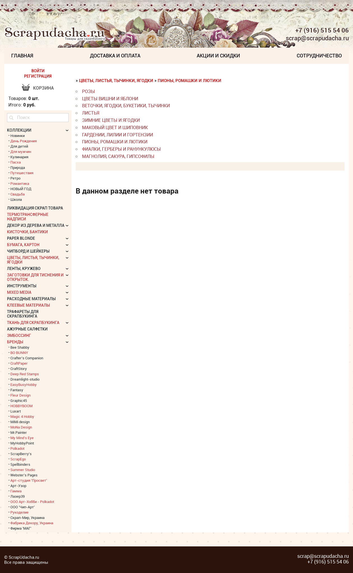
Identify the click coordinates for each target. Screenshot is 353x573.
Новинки (17, 135)
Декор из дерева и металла (35, 225)
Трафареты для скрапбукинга (22, 313)
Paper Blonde (21, 238)
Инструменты (21, 286)
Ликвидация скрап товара (35, 208)
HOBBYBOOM (21, 405)
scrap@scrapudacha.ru (317, 38)
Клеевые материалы (28, 305)
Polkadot (17, 448)
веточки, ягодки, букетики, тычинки (126, 106)
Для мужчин (20, 151)
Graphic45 (18, 400)
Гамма (16, 490)
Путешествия (21, 172)
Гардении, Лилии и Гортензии (117, 135)
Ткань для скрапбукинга (33, 322)
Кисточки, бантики (27, 232)
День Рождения (23, 140)
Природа (17, 167)
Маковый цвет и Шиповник (115, 127)
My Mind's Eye (22, 437)
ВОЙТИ (38, 71)
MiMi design (20, 421)
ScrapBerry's (21, 453)
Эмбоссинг (19, 335)
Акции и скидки (218, 56)
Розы (88, 91)
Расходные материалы (31, 299)
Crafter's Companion (26, 357)
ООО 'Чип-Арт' (22, 506)
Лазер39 (17, 496)
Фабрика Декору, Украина (31, 522)
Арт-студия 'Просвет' (28, 480)
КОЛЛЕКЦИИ (19, 130)
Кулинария (19, 156)
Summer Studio (22, 469)
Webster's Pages (24, 474)
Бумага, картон (23, 245)
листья (90, 113)
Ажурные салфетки (27, 329)
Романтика (19, 183)
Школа (16, 199)
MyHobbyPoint (22, 443)
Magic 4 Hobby (22, 416)
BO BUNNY (19, 352)
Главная (22, 56)
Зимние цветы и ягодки (111, 120)
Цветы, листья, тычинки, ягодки (116, 80)
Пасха (15, 162)
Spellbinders (20, 464)
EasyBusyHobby (23, 384)
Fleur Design (20, 395)
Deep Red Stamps (24, 373)
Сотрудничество (319, 56)
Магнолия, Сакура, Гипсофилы (118, 156)
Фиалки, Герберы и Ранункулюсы (121, 149)
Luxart (15, 411)
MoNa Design (21, 427)
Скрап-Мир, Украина (27, 517)
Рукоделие (19, 512)
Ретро (15, 178)
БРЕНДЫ (15, 342)
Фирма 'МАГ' (20, 528)
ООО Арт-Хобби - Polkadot (32, 501)
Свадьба (17, 194)
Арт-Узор (18, 485)
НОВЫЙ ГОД (20, 188)
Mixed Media (19, 292)
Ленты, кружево (24, 268)
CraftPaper (19, 363)
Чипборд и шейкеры (28, 251)
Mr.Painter (18, 432)
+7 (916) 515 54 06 (322, 30)
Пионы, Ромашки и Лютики (189, 80)
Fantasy (16, 389)
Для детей (19, 146)
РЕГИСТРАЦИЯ (38, 76)
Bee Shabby (19, 347)
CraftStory (18, 368)
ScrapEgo (18, 459)
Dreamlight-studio (25, 379)
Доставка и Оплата (115, 56)
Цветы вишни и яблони (110, 98)
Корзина (43, 88)
